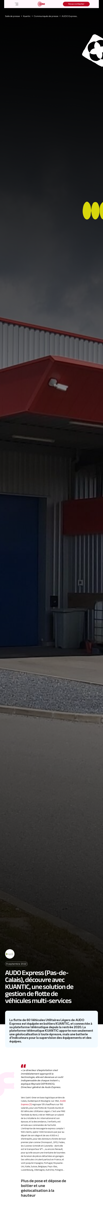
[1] (30, 1104)
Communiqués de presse (46, 16)
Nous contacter (76, 4)
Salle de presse (12, 16)
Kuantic (27, 16)
